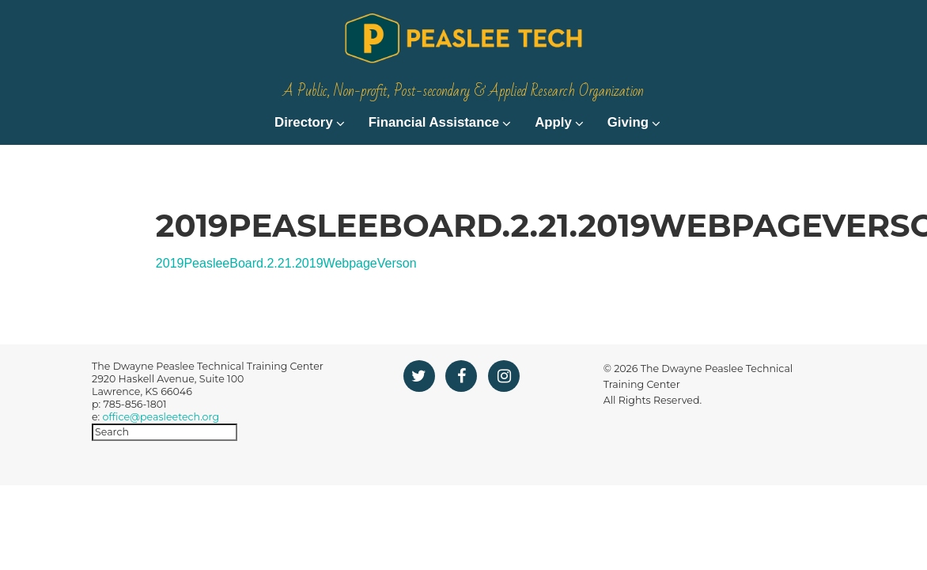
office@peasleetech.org (161, 452)
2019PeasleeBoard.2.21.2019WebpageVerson (286, 299)
